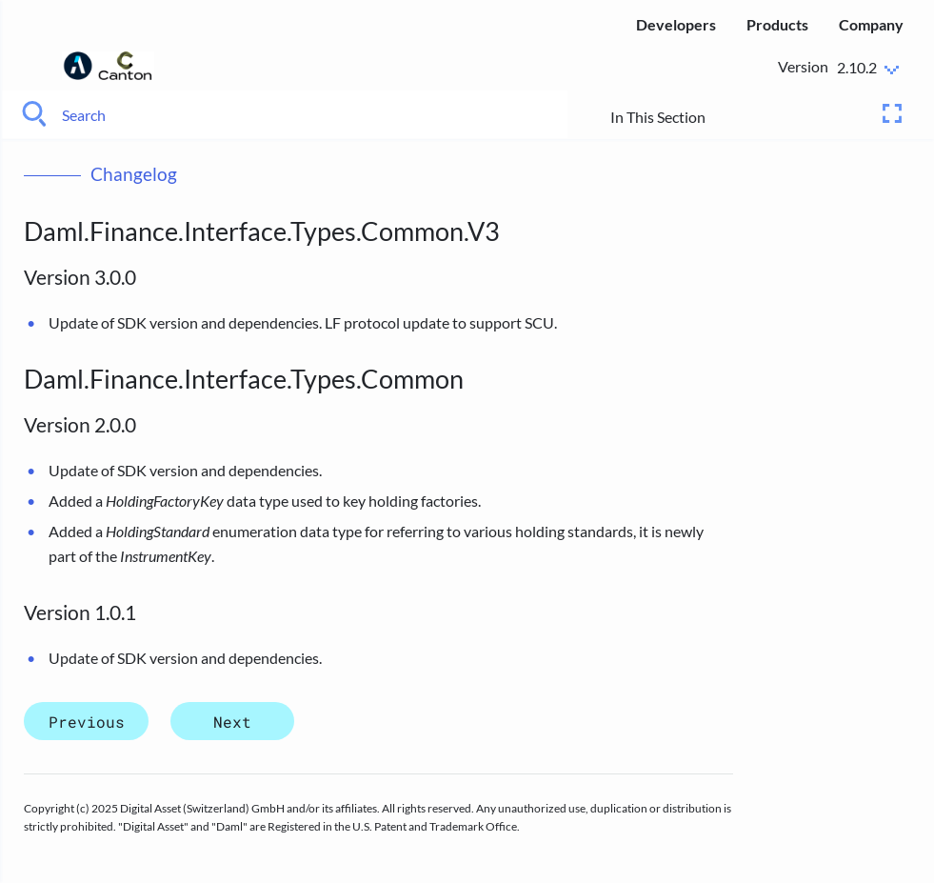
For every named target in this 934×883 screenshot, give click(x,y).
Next (232, 722)
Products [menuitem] (777, 24)
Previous (87, 722)
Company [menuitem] (871, 24)
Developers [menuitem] (676, 24)
